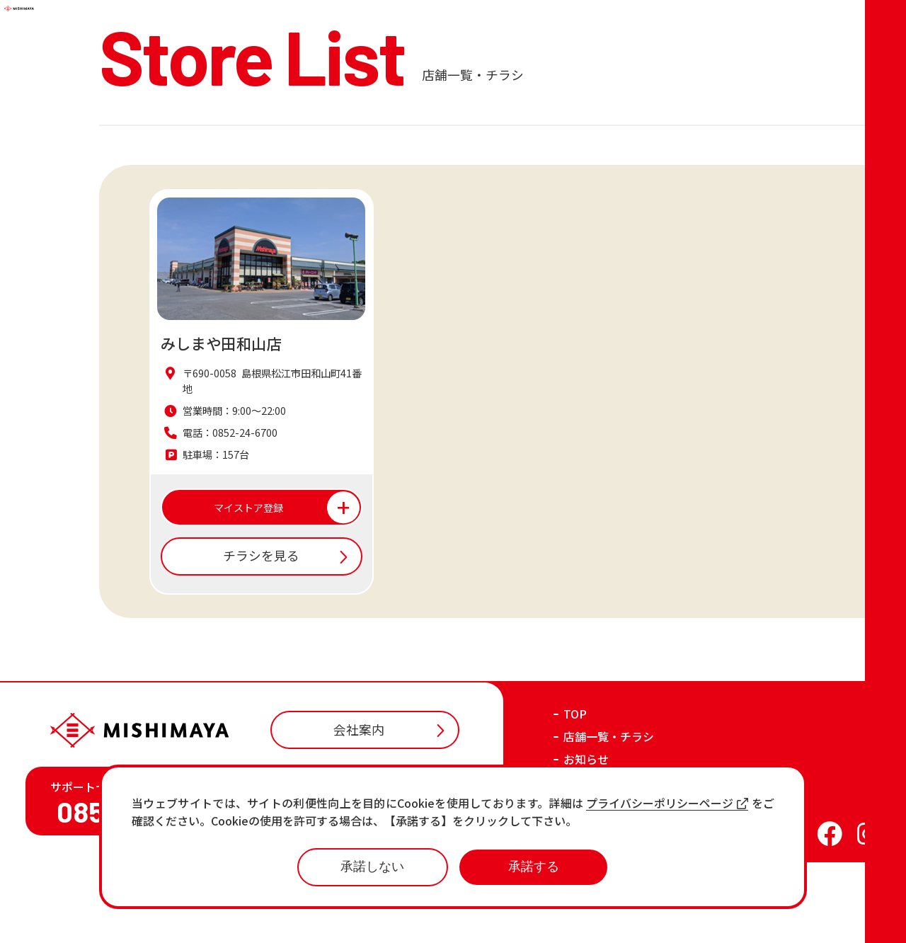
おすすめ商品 (597, 862)
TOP (575, 794)
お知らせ (586, 839)
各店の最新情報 (603, 885)
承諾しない (372, 866)
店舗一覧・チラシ (608, 817)
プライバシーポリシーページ (667, 803)
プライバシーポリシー (685, 919)
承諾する (533, 866)
